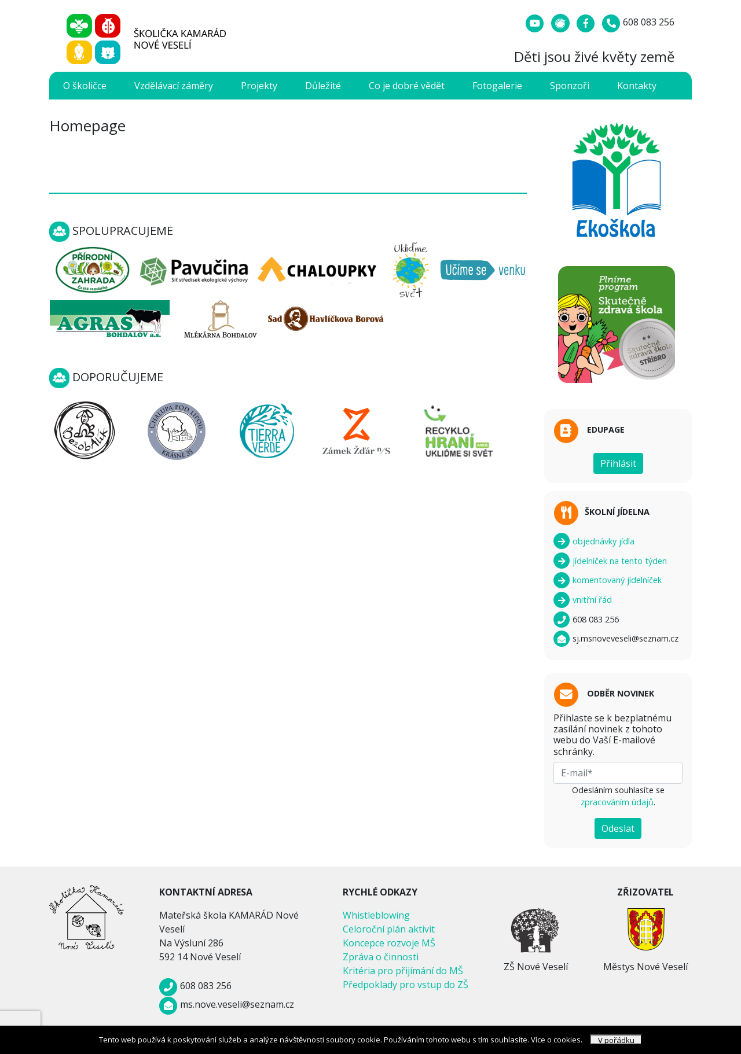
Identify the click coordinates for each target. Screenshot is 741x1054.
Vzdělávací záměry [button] (173, 85)
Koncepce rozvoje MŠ (389, 943)
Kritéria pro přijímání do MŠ (403, 970)
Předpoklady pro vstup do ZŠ (405, 984)
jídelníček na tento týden (610, 560)
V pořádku (616, 1040)
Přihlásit (618, 463)
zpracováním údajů (617, 802)
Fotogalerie (497, 85)
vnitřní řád (582, 599)
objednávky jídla (593, 541)
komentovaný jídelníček (607, 579)
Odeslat (617, 828)
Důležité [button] (323, 85)
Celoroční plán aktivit (389, 929)
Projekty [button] (259, 85)
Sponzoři (569, 85)
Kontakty (636, 85)
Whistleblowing (376, 915)
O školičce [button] (85, 85)
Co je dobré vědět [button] (407, 85)
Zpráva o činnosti (381, 956)
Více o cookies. (556, 1039)
